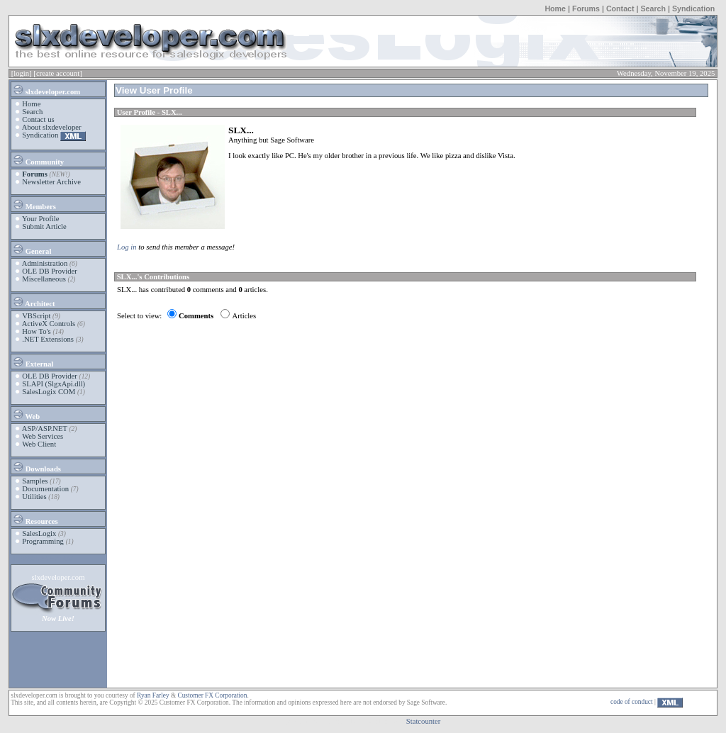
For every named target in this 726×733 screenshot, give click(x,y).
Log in (127, 247)
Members (34, 204)
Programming (43, 541)
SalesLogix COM (48, 392)
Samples (35, 481)
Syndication (693, 8)
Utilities (34, 496)
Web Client (39, 444)
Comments (196, 316)
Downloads (36, 466)
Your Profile (41, 219)
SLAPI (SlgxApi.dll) (53, 384)
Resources (35, 519)
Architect (33, 301)
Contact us (38, 119)
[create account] (57, 73)
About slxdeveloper (52, 127)
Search (653, 8)
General (31, 248)
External (32, 361)
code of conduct (631, 701)
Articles (244, 316)
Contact (620, 8)
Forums (586, 8)
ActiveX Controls (48, 324)
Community (38, 159)
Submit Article (44, 226)
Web (26, 414)
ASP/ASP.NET (44, 428)
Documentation (45, 489)
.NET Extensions (48, 339)
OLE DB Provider (49, 271)
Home (555, 8)
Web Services (42, 436)
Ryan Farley (153, 695)
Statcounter (423, 721)
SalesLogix (39, 533)
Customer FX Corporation (212, 695)
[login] (21, 73)
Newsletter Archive (51, 182)
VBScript (36, 316)
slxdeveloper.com (46, 89)
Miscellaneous (44, 279)
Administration (45, 263)
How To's (36, 331)
